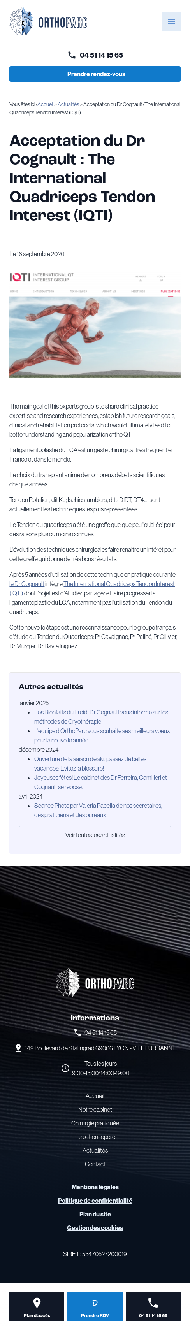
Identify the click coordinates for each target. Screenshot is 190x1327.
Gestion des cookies (95, 1228)
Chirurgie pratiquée (95, 1123)
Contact (95, 1164)
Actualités (68, 104)
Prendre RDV (95, 1315)
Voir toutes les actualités (95, 835)
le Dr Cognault (26, 584)
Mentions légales (95, 1187)
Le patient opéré (95, 1137)
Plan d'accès (37, 1315)
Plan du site (95, 1214)
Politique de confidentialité (95, 1200)
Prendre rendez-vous (96, 74)
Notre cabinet (95, 1109)
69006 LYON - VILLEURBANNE (100, 1048)
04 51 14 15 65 (101, 55)
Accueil (45, 104)
